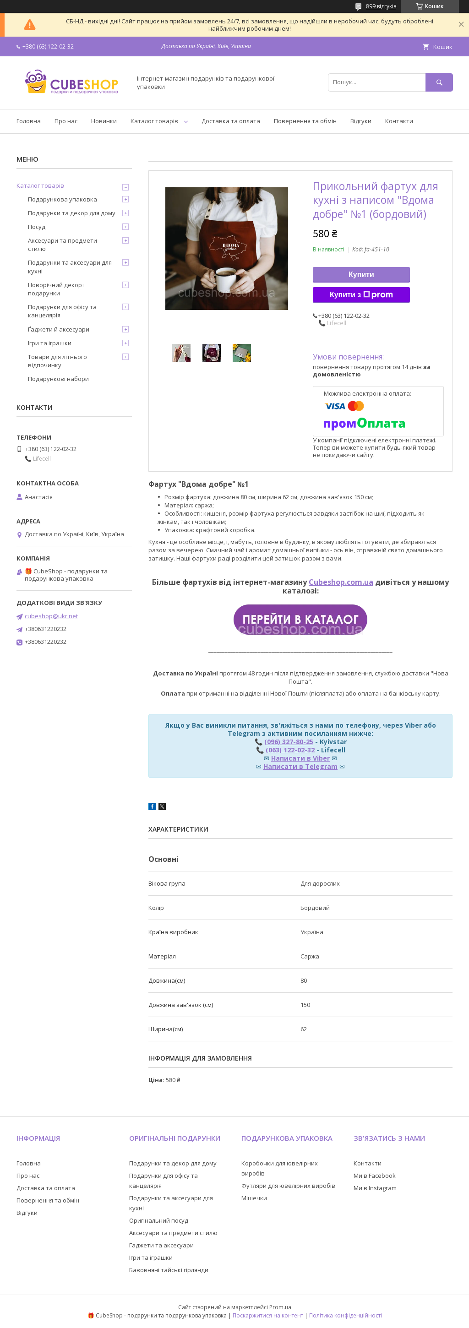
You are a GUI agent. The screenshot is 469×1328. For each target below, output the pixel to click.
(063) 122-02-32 (290, 750)
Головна (28, 121)
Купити (361, 274)
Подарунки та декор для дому (71, 213)
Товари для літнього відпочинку (57, 361)
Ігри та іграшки (49, 343)
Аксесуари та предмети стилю (62, 244)
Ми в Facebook (375, 1175)
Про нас (66, 121)
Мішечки (254, 1198)
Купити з (361, 295)
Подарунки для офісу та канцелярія (62, 311)
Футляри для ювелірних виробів (288, 1185)
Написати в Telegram (300, 766)
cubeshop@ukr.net (51, 616)
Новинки (104, 121)
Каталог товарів (154, 121)
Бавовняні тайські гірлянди (168, 1270)
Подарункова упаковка (62, 199)
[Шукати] (439, 82)
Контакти (399, 121)
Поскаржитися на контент (268, 1315)
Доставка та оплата (231, 121)
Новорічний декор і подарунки (56, 289)
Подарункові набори (58, 379)
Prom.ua (280, 1307)
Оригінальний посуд (158, 1220)
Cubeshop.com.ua (341, 582)
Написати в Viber (300, 758)
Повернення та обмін (305, 121)
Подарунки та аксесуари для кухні (70, 266)
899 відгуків (381, 6)
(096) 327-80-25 (288, 741)
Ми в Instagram (375, 1188)
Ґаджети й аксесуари (58, 329)
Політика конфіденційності (345, 1315)
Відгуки (360, 121)
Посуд (36, 227)
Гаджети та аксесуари (161, 1245)
